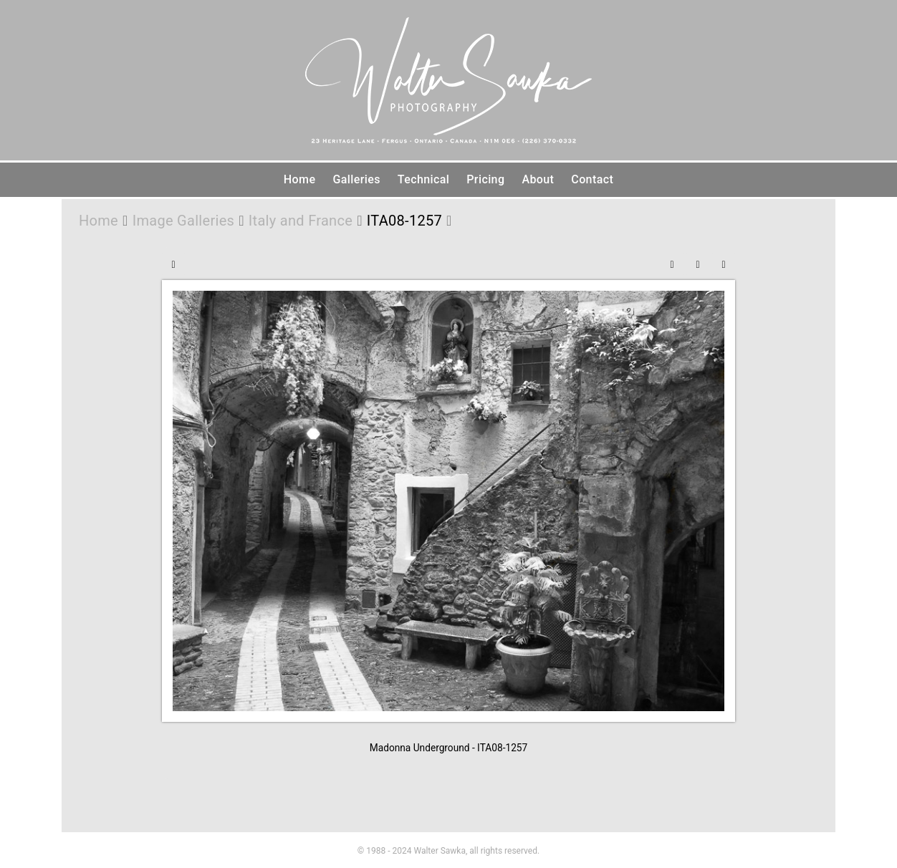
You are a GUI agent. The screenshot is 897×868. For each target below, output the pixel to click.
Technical (423, 179)
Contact (592, 179)
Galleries (356, 179)
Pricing (485, 179)
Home (300, 179)
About (538, 179)
